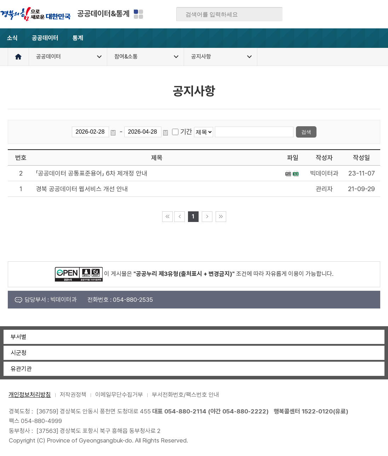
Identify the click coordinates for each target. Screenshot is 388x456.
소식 (12, 37)
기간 (186, 132)
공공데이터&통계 (103, 13)
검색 (272, 14)
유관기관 (21, 368)
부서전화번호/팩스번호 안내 (185, 394)
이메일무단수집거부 (119, 394)
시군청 (19, 352)
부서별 (19, 336)
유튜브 (382, 14)
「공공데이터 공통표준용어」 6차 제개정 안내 (91, 173)
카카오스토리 (354, 14)
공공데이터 (45, 37)
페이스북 (313, 14)
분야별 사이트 (138, 14)
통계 (84, 41)
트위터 (341, 14)
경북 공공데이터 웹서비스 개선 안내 (82, 189)
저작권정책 (73, 394)
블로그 (327, 14)
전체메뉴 (378, 38)
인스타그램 (368, 14)
